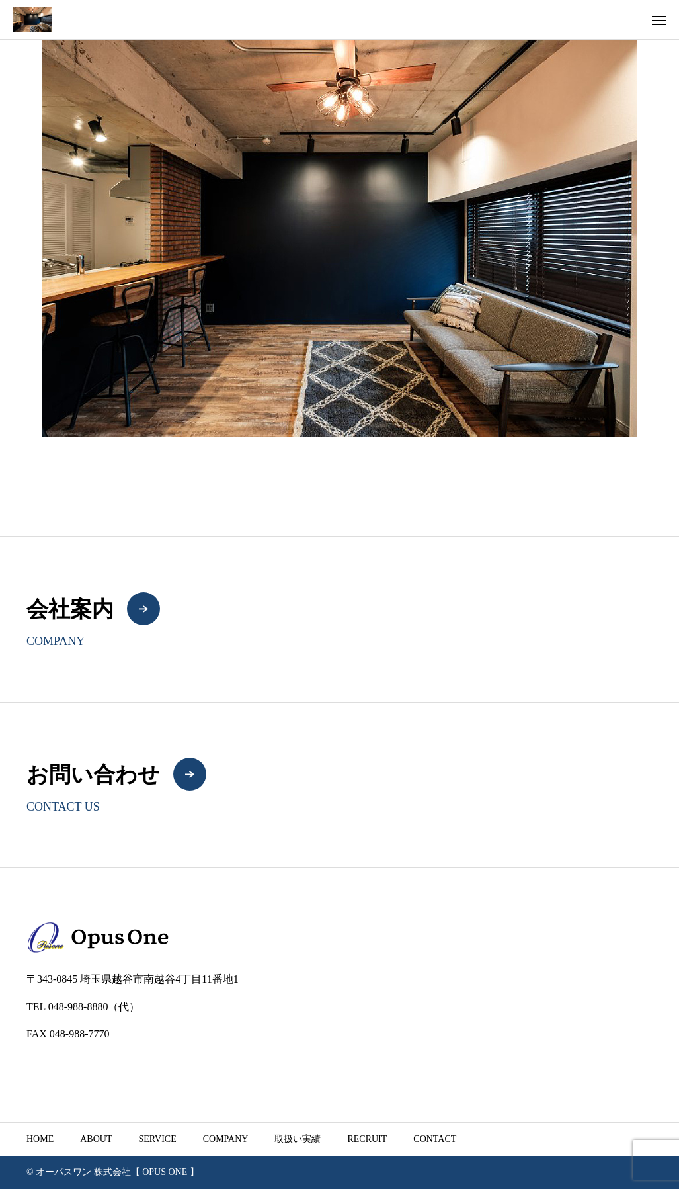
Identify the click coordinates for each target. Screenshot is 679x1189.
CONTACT (434, 1139)
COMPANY (226, 1139)
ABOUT (96, 1139)
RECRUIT (367, 1139)
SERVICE (157, 1139)
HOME (40, 1139)
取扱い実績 (297, 1139)
